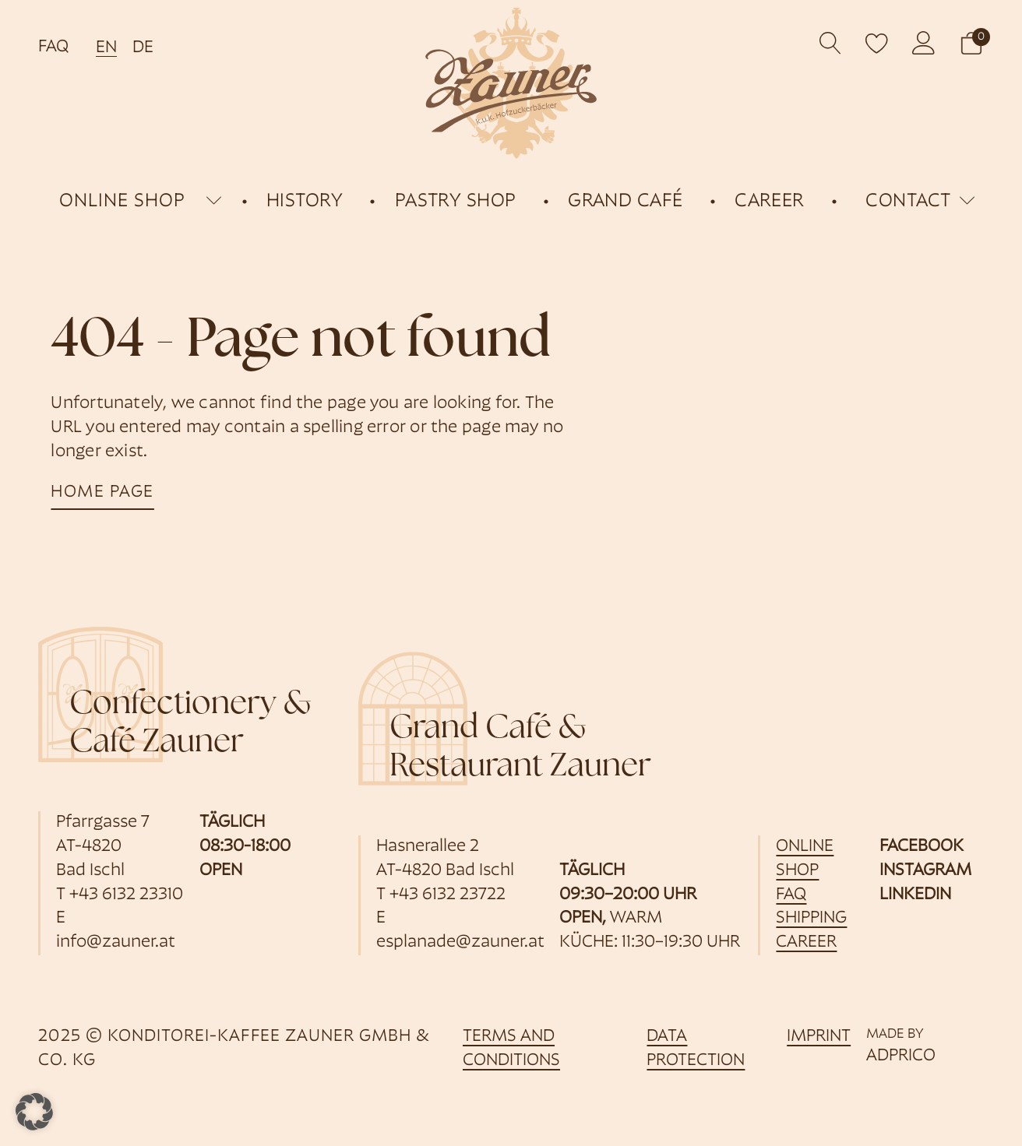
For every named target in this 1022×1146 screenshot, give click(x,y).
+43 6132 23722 (447, 895)
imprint (819, 1036)
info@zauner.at (115, 942)
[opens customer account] (924, 42)
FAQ (53, 47)
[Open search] (830, 43)
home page (102, 492)
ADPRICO (901, 1056)
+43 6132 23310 (126, 895)
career (806, 942)
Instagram (925, 871)
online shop (122, 201)
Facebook (921, 846)
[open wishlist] (877, 42)
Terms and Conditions (511, 1048)
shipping (811, 918)
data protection (696, 1048)
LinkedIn (915, 895)
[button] (971, 43)
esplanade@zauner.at (460, 942)
